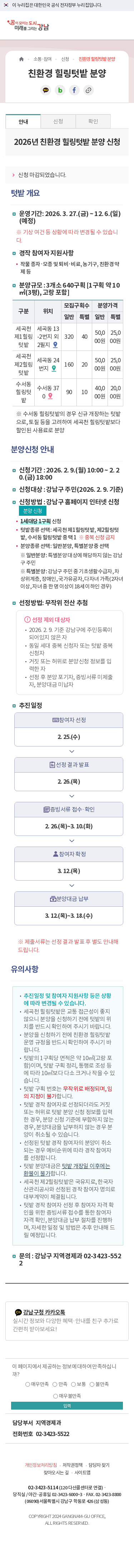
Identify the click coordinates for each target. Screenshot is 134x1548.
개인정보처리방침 (41, 1465)
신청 (58, 121)
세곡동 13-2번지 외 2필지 (48, 337)
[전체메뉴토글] (123, 25)
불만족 (102, 1384)
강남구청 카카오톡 (44, 1312)
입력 (67, 1406)
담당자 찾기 (99, 1465)
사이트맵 (82, 1473)
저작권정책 (73, 1465)
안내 (23, 121)
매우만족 (40, 1384)
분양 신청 (32, 511)
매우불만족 (70, 1396)
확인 (93, 121)
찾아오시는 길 (56, 1473)
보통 (81, 1384)
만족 (63, 1384)
